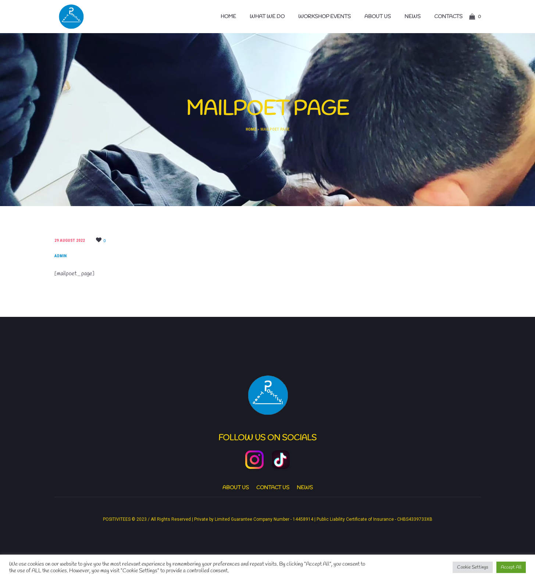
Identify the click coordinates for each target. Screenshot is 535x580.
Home (251, 129)
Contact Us (272, 487)
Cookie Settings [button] (472, 567)
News (305, 487)
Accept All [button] (511, 567)
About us (235, 487)
